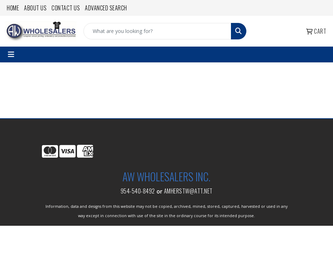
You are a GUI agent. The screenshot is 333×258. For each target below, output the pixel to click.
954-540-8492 (138, 191)
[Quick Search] (157, 31)
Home (13, 8)
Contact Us (66, 8)
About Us (35, 8)
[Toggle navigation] (11, 54)
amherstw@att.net (188, 191)
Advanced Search (106, 8)
